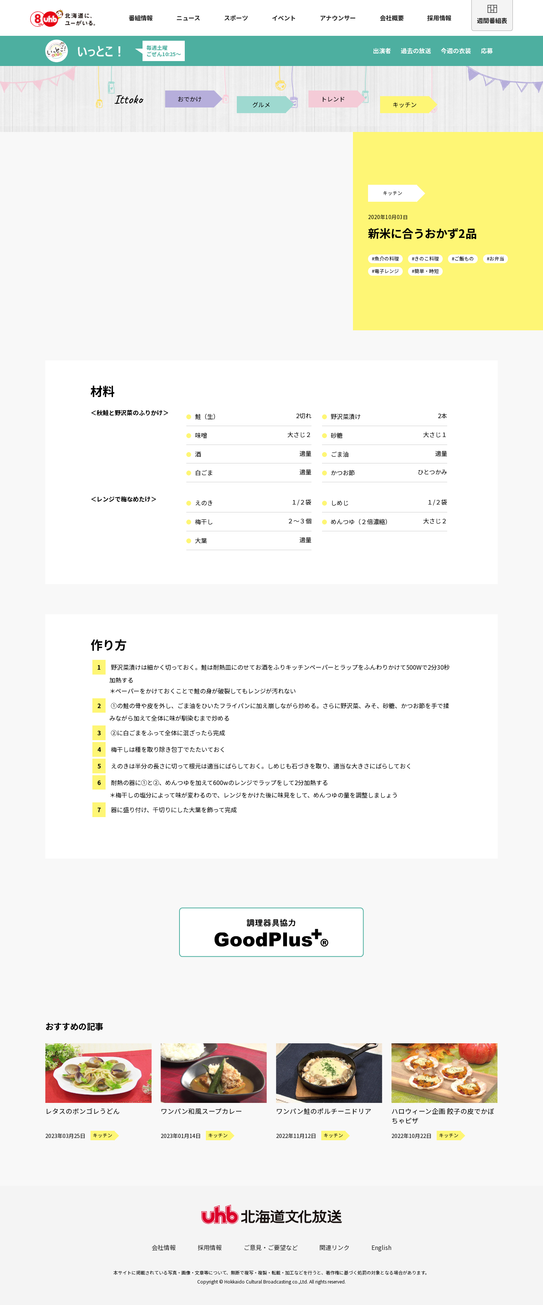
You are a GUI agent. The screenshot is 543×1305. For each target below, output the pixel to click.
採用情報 (439, 17)
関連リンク (334, 1247)
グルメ (261, 104)
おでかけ (190, 98)
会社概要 (392, 17)
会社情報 (164, 1247)
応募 (487, 50)
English (381, 1247)
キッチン (405, 104)
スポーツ (236, 17)
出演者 (382, 50)
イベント (284, 17)
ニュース (188, 17)
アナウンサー (338, 17)
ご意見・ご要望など (271, 1247)
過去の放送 (416, 50)
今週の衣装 (456, 50)
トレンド (333, 98)
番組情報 (141, 17)
